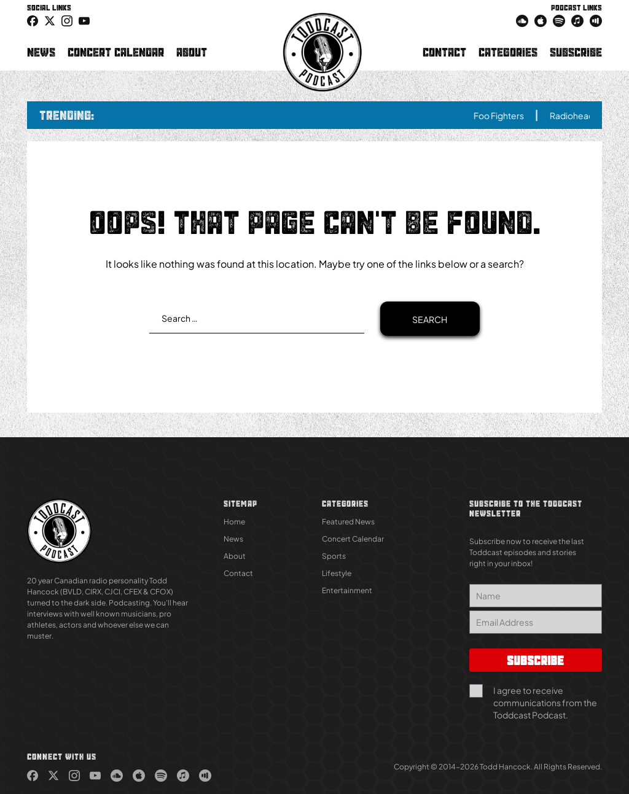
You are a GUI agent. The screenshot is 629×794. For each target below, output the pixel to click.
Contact (444, 52)
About (191, 52)
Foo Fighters (510, 115)
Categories (508, 52)
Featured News (348, 521)
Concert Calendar (116, 52)
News (41, 52)
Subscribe (576, 52)
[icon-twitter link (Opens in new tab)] (49, 20)
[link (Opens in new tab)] (32, 20)
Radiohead (583, 115)
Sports (334, 556)
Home (234, 521)
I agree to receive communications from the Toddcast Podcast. (545, 702)
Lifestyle (336, 573)
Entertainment (347, 590)
